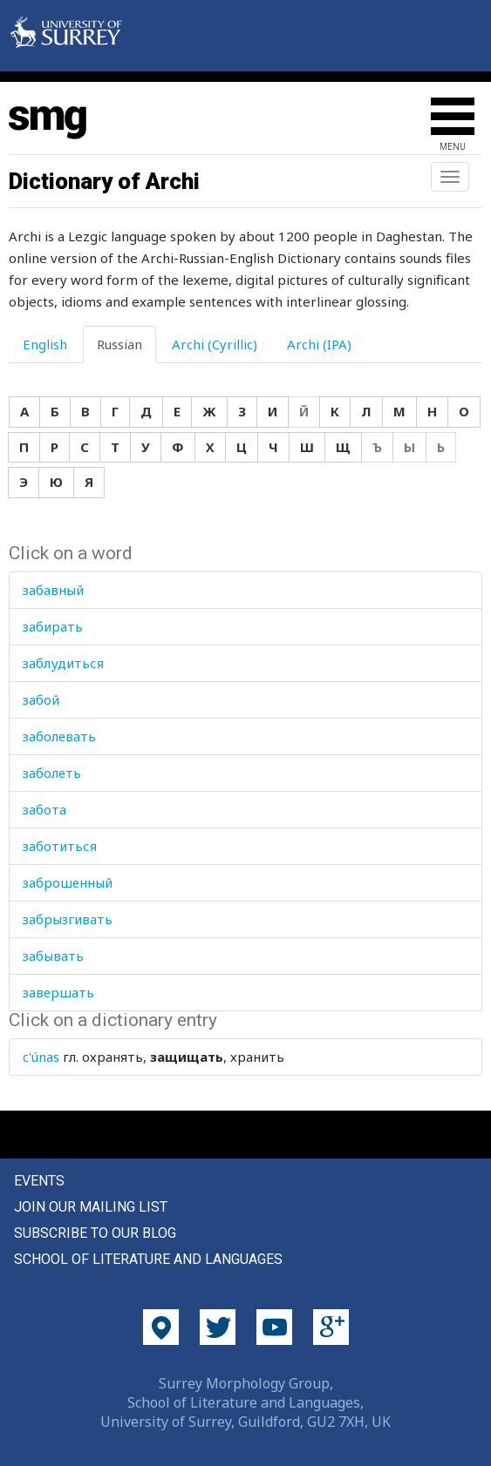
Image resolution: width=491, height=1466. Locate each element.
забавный (53, 589)
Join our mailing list (90, 1207)
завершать (58, 992)
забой (41, 699)
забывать (53, 955)
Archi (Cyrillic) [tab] (214, 344)
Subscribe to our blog (95, 1233)
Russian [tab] (119, 344)
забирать (53, 626)
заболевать (59, 736)
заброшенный (68, 882)
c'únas (41, 1056)
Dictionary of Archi (104, 181)
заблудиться (63, 663)
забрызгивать (68, 919)
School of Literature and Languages (148, 1259)
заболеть (52, 772)
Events (39, 1180)
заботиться (60, 846)
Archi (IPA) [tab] (319, 344)
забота (44, 809)
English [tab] (45, 344)
